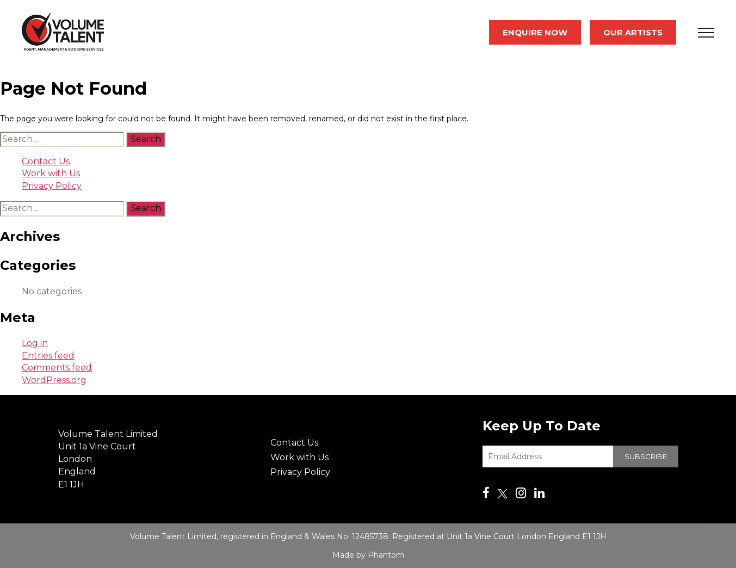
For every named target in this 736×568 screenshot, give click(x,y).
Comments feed (57, 367)
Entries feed (48, 355)
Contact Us (46, 161)
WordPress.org (54, 380)
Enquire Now (535, 32)
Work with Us (51, 173)
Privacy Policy (52, 186)
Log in (35, 343)
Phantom (386, 555)
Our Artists (633, 32)
